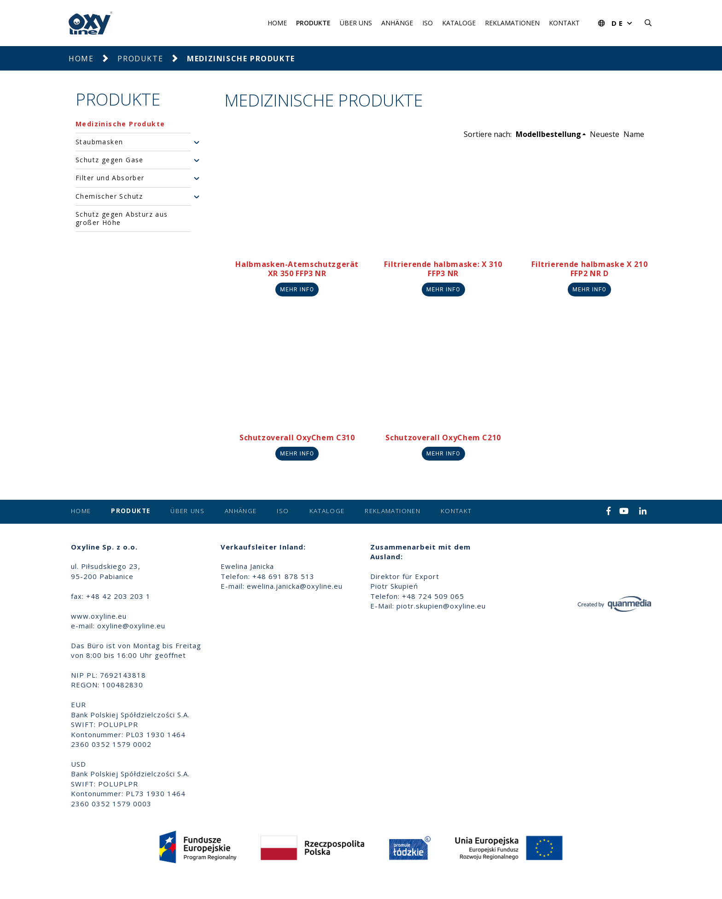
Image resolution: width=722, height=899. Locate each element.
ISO (427, 22)
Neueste (604, 134)
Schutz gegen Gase (110, 160)
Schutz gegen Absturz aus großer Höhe (122, 218)
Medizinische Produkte (120, 124)
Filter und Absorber (110, 178)
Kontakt (564, 22)
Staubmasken (99, 142)
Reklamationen (512, 22)
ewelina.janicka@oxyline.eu (295, 586)
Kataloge (459, 22)
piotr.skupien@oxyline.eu (441, 605)
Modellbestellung (548, 134)
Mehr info (297, 289)
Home (277, 22)
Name (633, 134)
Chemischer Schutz (109, 196)
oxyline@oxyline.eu (131, 625)
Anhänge (397, 22)
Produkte (313, 22)
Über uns (356, 22)
